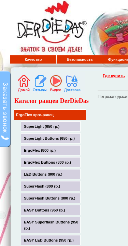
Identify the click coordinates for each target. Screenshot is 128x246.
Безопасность (80, 59)
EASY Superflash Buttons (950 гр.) (51, 225)
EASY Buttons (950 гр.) (44, 210)
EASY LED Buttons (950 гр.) (49, 240)
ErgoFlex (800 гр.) (40, 150)
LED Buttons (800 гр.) (43, 174)
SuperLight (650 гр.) (41, 126)
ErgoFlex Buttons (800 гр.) (47, 162)
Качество (33, 59)
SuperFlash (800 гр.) (42, 186)
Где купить (114, 75)
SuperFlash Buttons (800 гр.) (49, 198)
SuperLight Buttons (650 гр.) (49, 138)
